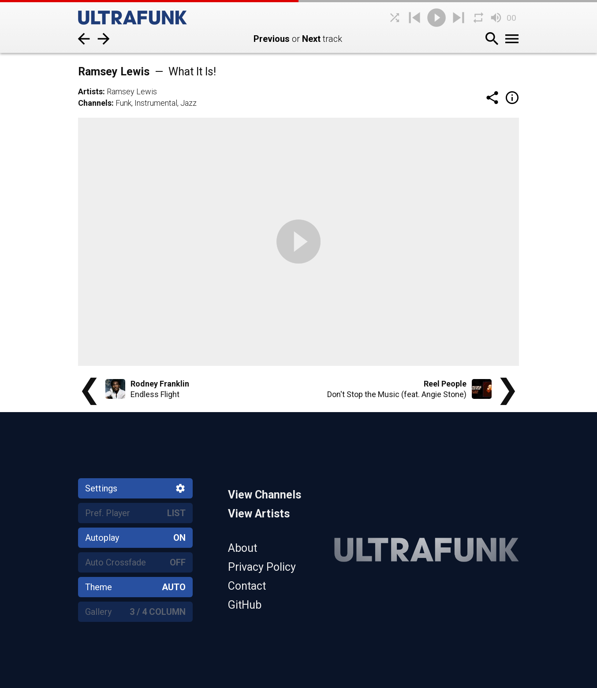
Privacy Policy (262, 567)
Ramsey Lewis (132, 91)
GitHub (244, 605)
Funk (123, 103)
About (242, 548)
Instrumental (155, 103)
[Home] (144, 18)
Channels (95, 103)
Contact (247, 586)
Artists (90, 91)
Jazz (188, 103)
